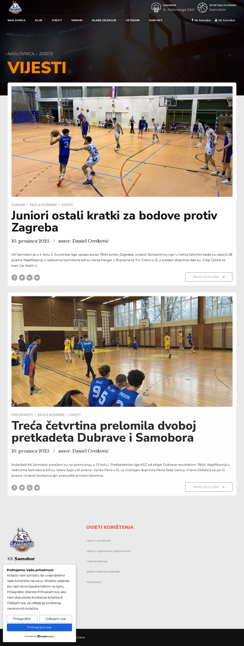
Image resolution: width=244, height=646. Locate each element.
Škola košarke (43, 205)
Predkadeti (22, 418)
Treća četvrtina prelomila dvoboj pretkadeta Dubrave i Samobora (103, 435)
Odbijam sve (55, 619)
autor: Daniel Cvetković (83, 241)
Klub (38, 20)
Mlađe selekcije (104, 20)
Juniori (18, 205)
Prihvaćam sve (39, 627)
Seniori (76, 20)
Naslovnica (16, 20)
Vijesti (57, 20)
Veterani (133, 20)
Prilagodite (22, 619)
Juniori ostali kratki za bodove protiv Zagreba (114, 221)
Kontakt (156, 20)
